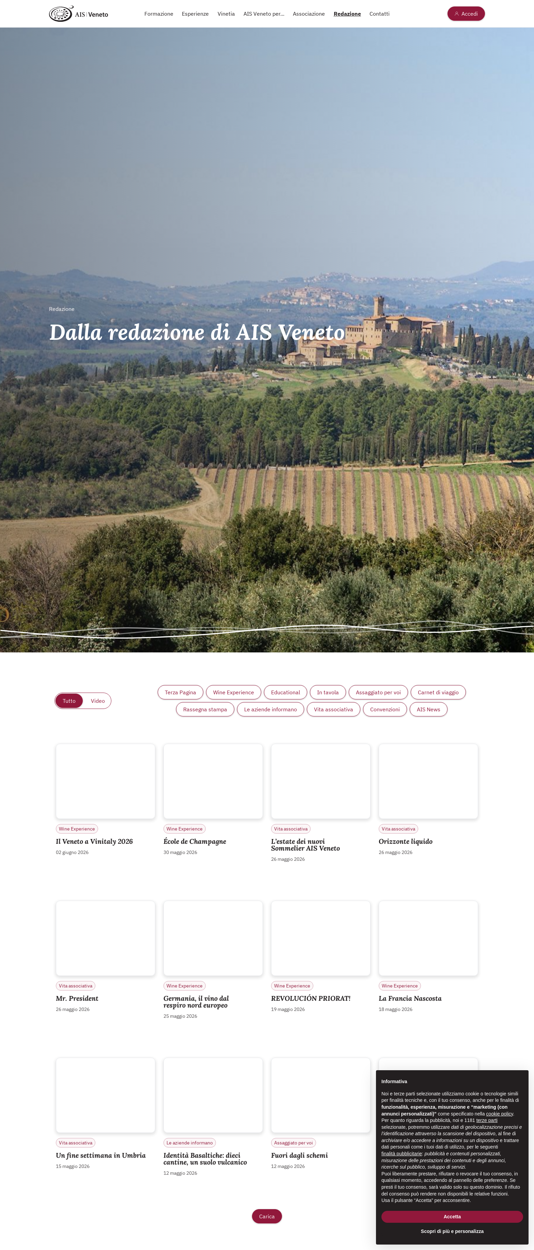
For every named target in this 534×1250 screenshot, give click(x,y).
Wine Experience (233, 692)
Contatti (380, 13)
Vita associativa (333, 709)
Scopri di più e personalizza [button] (452, 1231)
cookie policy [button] (499, 1114)
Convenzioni (385, 709)
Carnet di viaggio (438, 692)
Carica (267, 1216)
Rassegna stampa (205, 709)
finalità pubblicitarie (401, 1153)
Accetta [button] (452, 1216)
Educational (285, 692)
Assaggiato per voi (378, 692)
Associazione (309, 13)
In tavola (328, 692)
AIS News (428, 709)
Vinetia (226, 13)
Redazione (347, 13)
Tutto (69, 700)
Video (98, 700)
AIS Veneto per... (264, 13)
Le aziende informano (270, 709)
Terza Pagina (180, 692)
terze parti (487, 1120)
